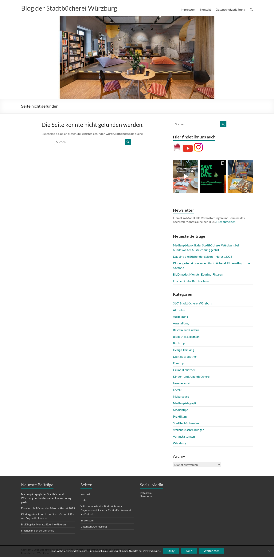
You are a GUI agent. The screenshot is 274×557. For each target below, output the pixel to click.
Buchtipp (179, 343)
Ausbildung (180, 317)
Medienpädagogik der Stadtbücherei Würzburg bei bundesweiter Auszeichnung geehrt (46, 498)
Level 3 (177, 390)
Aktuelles (179, 310)
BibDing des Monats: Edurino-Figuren (198, 274)
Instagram (146, 493)
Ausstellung (181, 323)
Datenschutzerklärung (230, 9)
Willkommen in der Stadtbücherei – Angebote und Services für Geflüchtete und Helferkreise (105, 510)
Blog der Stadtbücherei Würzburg (71, 8)
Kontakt (205, 9)
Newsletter (146, 496)
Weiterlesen (212, 550)
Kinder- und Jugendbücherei (191, 376)
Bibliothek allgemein (186, 336)
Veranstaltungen (184, 436)
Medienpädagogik (185, 403)
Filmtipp (178, 363)
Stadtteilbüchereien (186, 423)
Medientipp (180, 410)
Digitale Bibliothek (185, 356)
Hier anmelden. (226, 222)
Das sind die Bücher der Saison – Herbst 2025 (202, 256)
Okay (170, 550)
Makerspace (181, 396)
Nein (189, 550)
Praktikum (180, 416)
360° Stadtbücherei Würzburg (192, 303)
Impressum (188, 9)
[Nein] (269, 551)
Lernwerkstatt (182, 383)
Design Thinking (183, 350)
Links (83, 500)
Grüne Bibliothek (184, 370)
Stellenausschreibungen (188, 430)
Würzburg (179, 443)
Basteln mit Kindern (186, 330)
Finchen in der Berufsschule (191, 281)
